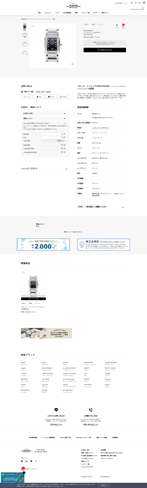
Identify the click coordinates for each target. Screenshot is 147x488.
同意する (104, 485)
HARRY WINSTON (47, 374)
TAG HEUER (46, 380)
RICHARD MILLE (68, 391)
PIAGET (107, 385)
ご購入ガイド (105, 13)
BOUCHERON (25, 391)
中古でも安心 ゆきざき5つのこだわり (112, 453)
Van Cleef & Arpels (69, 380)
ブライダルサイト (105, 477)
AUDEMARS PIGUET (111, 363)
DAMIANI (45, 385)
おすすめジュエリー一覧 (83, 437)
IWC (85, 374)
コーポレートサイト (87, 477)
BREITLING (25, 380)
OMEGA (65, 363)
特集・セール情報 (101, 437)
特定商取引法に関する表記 (108, 455)
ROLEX (24, 363)
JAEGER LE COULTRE (69, 374)
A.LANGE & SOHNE (69, 369)
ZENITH (23, 385)
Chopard (108, 380)
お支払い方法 (85, 450)
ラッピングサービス (87, 467)
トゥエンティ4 (47, 19)
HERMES (86, 380)
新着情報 (115, 437)
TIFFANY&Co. (88, 385)
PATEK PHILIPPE (89, 363)
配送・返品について (87, 453)
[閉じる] (24, 472)
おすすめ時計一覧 (65, 437)
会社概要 (103, 450)
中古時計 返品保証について (89, 455)
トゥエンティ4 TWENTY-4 (100, 128)
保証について (85, 461)
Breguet (23, 369)
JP (125, 3)
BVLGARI (44, 391)
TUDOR (69, 385)
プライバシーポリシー (86, 484)
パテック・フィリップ (36, 19)
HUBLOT (86, 369)
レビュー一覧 (85, 464)
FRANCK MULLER (110, 369)
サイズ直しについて (87, 458)
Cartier (45, 363)
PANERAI (107, 374)
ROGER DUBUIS (47, 369)
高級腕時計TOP (24, 19)
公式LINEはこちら (56, 424)
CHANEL (23, 374)
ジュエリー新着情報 (49, 437)
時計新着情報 (33, 437)
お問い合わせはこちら (90, 424)
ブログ (95, 13)
